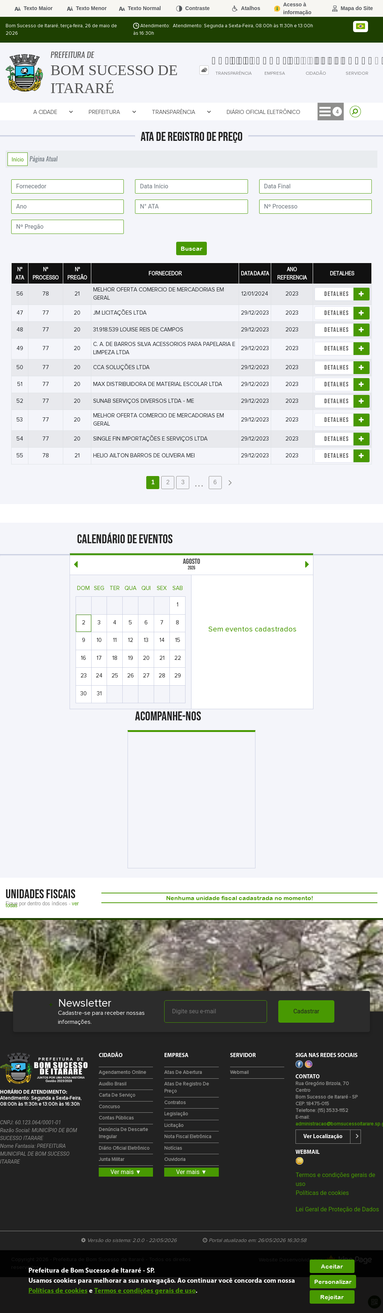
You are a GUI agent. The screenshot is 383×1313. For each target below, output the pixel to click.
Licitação (174, 1125)
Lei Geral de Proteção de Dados (337, 1209)
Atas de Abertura (183, 1072)
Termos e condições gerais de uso (145, 1291)
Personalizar (333, 1281)
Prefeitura (112, 112)
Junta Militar (111, 1159)
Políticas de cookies (322, 1192)
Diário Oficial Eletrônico (263, 112)
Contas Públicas (116, 1118)
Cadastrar (306, 1011)
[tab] (204, 70)
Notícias (173, 1148)
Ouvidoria (175, 1159)
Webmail (239, 1072)
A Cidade (53, 112)
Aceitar (332, 1266)
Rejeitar (332, 1297)
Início (18, 159)
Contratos (175, 1102)
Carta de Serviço (117, 1095)
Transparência (181, 112)
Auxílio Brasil (112, 1084)
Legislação (176, 1114)
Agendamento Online (122, 1072)
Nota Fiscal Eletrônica (187, 1136)
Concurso (109, 1107)
